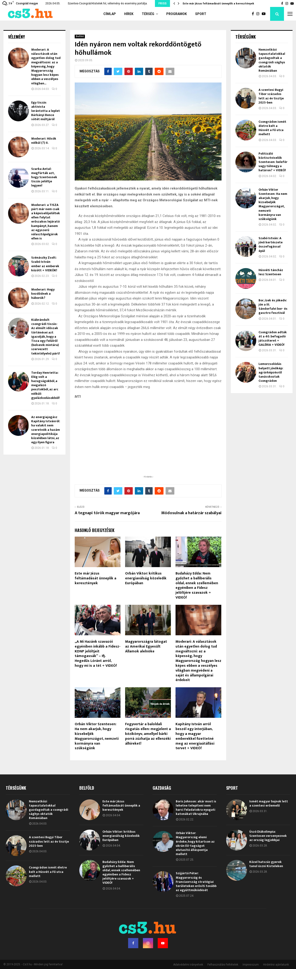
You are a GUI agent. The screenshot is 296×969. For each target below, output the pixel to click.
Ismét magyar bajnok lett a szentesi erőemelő (268, 803)
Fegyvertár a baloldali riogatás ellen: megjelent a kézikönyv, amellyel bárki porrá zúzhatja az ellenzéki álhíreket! (148, 733)
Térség (148, 14)
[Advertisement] (148, 444)
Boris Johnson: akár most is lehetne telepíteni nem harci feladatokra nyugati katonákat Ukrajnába (196, 808)
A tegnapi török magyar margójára (107, 513)
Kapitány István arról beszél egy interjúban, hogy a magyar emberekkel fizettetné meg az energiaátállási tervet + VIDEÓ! (195, 736)
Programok (176, 14)
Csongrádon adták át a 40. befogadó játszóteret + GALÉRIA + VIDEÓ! (273, 339)
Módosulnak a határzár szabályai (191, 513)
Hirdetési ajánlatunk (276, 964)
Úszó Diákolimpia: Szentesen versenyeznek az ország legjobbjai (268, 836)
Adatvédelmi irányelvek (188, 964)
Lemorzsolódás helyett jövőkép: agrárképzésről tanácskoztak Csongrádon (271, 372)
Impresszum (251, 964)
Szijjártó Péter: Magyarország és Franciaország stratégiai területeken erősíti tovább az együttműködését (196, 882)
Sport (200, 14)
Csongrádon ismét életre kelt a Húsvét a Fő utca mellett (272, 128)
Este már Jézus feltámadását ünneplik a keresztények (218, 3)
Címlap (109, 14)
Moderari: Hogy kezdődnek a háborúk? (43, 293)
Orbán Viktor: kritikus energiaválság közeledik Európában (145, 578)
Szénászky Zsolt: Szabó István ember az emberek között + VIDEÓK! (45, 264)
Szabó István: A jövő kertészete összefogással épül (271, 244)
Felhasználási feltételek (222, 964)
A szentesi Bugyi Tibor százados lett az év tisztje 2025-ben (271, 96)
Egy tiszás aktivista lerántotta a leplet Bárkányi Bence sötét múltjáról (45, 111)
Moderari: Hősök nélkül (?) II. (43, 140)
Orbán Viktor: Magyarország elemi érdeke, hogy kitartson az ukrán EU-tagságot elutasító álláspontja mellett (195, 843)
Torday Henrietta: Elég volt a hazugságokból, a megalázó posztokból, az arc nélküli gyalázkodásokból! (45, 385)
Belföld (80, 36)
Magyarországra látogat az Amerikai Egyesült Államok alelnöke (146, 646)
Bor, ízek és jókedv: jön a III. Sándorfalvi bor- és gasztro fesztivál (273, 307)
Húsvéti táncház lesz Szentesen (271, 272)
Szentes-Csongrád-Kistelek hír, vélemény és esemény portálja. (108, 3)
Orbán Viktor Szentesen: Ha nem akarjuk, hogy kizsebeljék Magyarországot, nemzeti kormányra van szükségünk (97, 736)
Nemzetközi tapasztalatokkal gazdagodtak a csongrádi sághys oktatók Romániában (272, 60)
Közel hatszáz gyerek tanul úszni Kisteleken (266, 864)
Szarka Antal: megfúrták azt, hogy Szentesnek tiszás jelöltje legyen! (44, 177)
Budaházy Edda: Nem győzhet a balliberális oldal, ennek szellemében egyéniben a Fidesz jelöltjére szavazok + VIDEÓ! (197, 585)
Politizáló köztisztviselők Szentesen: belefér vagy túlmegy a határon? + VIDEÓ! (273, 162)
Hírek (128, 14)
